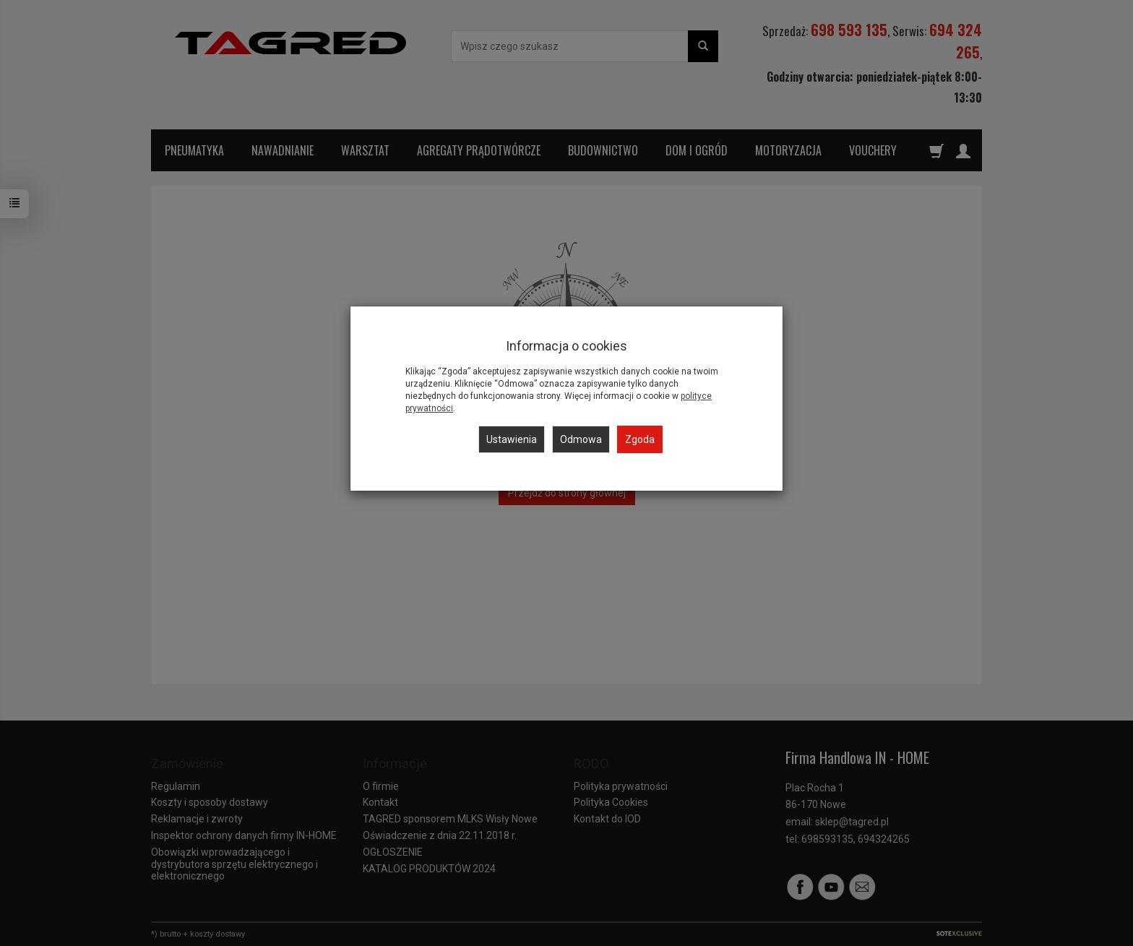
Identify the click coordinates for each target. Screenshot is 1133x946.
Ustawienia (511, 439)
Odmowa (581, 439)
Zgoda (640, 439)
